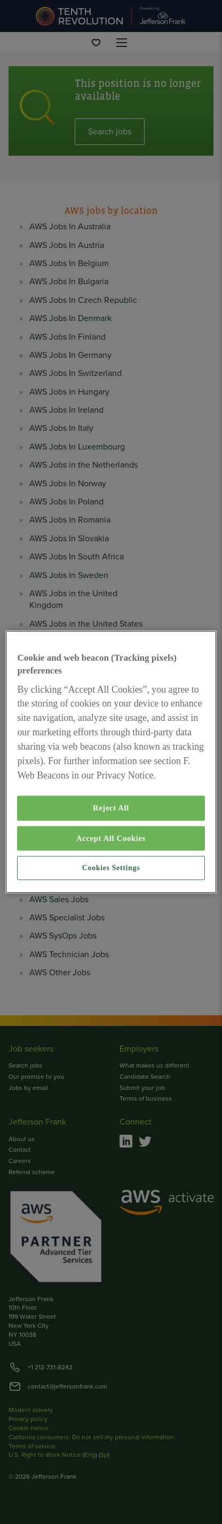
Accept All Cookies (111, 838)
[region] (110, 761)
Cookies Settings (111, 868)
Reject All (111, 808)
